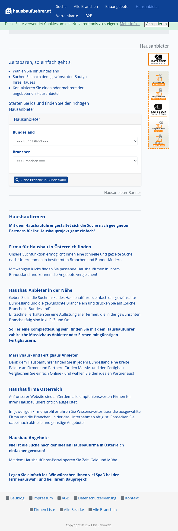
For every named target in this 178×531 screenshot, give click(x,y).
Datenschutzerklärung (97, 498)
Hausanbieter (147, 6)
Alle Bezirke (74, 509)
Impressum (43, 498)
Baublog (17, 498)
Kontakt (132, 498)
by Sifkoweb (102, 525)
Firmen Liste (44, 509)
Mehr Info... (130, 23)
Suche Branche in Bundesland (41, 180)
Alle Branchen (86, 6)
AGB (65, 498)
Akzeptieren (156, 23)
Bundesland (24, 132)
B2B (89, 15)
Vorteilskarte (67, 15)
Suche (61, 6)
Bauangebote (116, 6)
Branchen (22, 151)
